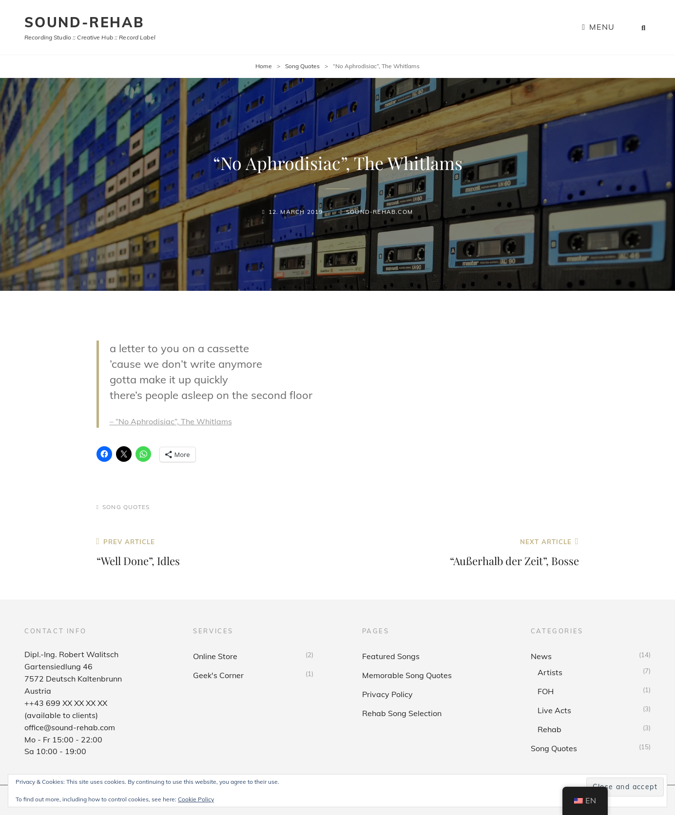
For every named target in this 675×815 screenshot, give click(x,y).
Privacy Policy (387, 694)
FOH (546, 691)
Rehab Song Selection (402, 713)
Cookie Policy (196, 799)
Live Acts (554, 710)
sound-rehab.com (379, 211)
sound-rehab (84, 22)
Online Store (215, 656)
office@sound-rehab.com (69, 727)
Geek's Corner (218, 675)
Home (263, 66)
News (541, 656)
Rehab (549, 729)
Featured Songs (391, 656)
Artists (550, 672)
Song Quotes (302, 66)
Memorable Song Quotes (407, 675)
